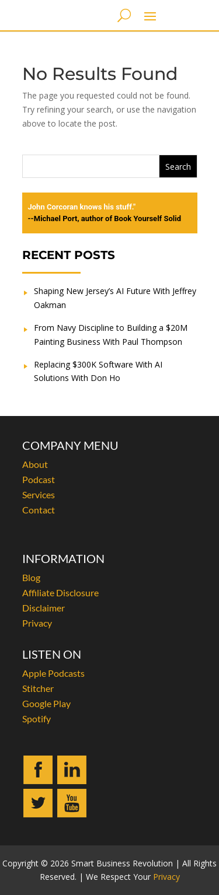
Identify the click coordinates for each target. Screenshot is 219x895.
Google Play (46, 703)
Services (38, 494)
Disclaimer (43, 607)
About (35, 464)
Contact (38, 509)
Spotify (36, 718)
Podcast (38, 479)
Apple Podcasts (53, 673)
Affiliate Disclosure (60, 592)
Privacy (37, 622)
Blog (31, 577)
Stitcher (38, 688)
